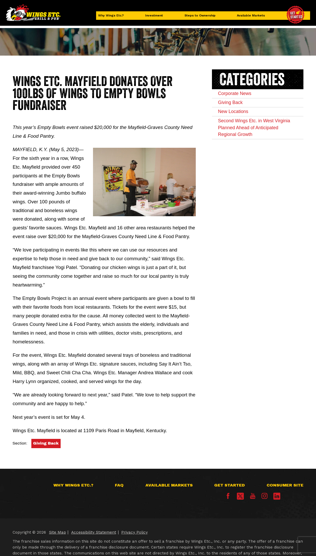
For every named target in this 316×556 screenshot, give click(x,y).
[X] (240, 496)
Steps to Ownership (199, 17)
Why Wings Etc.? (114, 17)
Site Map (57, 532)
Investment (155, 17)
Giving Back (46, 443)
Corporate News (241, 94)
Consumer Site (285, 485)
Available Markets (250, 17)
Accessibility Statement (93, 532)
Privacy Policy (134, 532)
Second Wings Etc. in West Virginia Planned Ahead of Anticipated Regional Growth (257, 138)
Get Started (229, 485)
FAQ (119, 485)
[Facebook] (228, 498)
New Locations (239, 118)
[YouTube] (253, 498)
